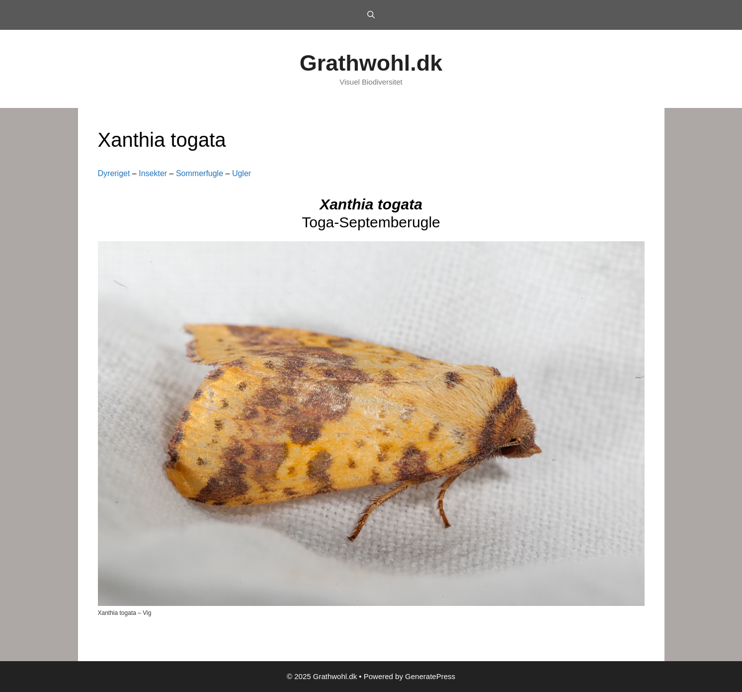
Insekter (153, 173)
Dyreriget (114, 173)
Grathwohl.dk (371, 63)
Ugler (241, 173)
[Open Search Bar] (371, 15)
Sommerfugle (199, 173)
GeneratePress (430, 676)
